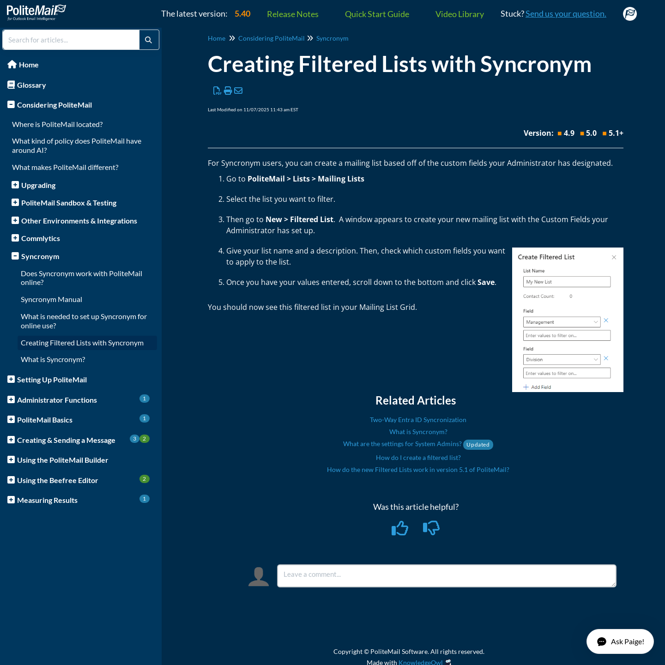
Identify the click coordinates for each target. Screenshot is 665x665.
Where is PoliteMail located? (57, 124)
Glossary (31, 84)
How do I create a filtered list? (418, 457)
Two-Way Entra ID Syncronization (418, 419)
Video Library (459, 14)
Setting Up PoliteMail (52, 379)
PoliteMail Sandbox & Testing (68, 202)
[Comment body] (447, 575)
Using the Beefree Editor (83, 479)
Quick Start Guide (377, 14)
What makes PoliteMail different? (65, 167)
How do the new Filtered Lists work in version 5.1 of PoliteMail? (418, 469)
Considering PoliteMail (54, 104)
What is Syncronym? (53, 359)
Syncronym (40, 256)
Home (29, 64)
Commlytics (40, 238)
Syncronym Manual (51, 299)
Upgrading (38, 185)
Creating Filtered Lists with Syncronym (82, 342)
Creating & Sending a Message (83, 439)
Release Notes (293, 14)
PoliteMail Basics (83, 419)
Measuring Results (83, 499)
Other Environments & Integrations (79, 220)
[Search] (148, 39)
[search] (71, 39)
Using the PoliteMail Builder (63, 459)
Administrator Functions (83, 399)
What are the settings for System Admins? (418, 443)
